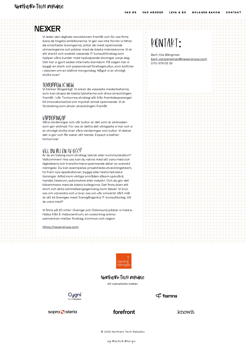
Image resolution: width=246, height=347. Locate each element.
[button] (153, 12)
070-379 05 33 (161, 63)
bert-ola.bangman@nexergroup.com (179, 59)
